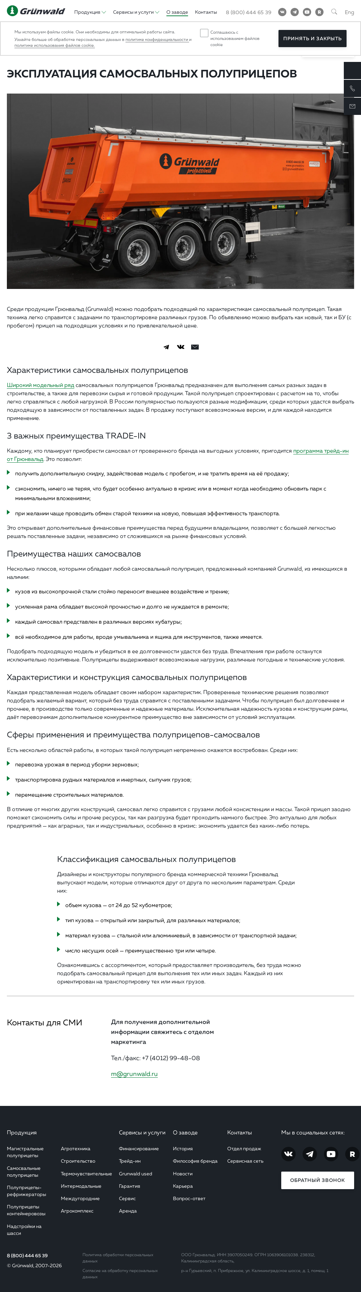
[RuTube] (319, 12)
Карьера (183, 1186)
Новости (183, 1173)
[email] (195, 347)
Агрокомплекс (77, 1211)
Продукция (22, 1132)
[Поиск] (334, 12)
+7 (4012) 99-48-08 (171, 1058)
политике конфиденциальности (157, 39)
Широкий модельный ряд (40, 384)
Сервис (127, 1198)
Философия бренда (195, 1161)
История (183, 1148)
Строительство (78, 1161)
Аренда (128, 1211)
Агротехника (75, 1148)
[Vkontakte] (282, 12)
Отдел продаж (244, 1148)
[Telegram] (295, 12)
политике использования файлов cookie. (54, 45)
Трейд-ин (130, 1161)
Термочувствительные (86, 1173)
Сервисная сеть (245, 1161)
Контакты (239, 1132)
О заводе (185, 1132)
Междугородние (80, 1198)
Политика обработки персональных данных (118, 1257)
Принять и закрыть (312, 38)
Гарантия (129, 1186)
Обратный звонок (317, 1180)
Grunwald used (135, 1173)
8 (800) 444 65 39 (27, 1255)
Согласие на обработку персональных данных (120, 1273)
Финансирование (139, 1148)
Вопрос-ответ (189, 1198)
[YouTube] (307, 12)
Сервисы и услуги (142, 1132)
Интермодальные (81, 1186)
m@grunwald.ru (134, 1073)
